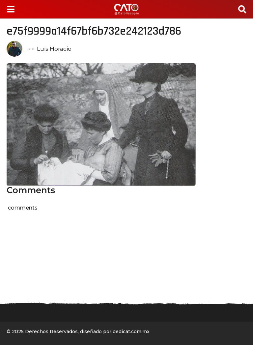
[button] (11, 9)
